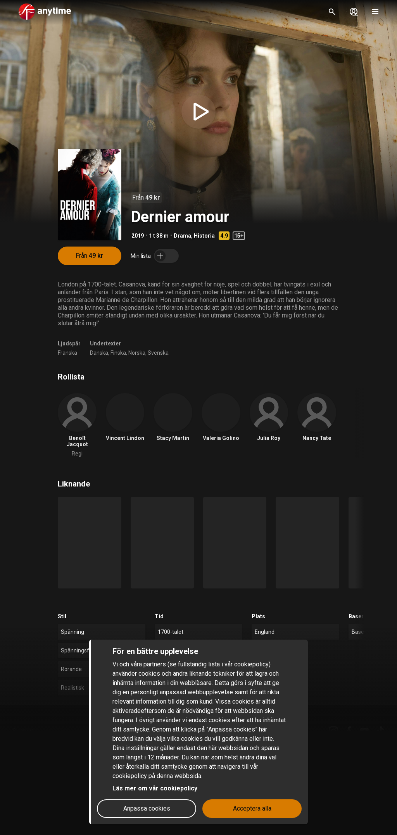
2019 (137, 236)
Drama (182, 236)
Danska (99, 353)
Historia (204, 236)
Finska (118, 353)
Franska (67, 353)
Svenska (158, 353)
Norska (136, 353)
